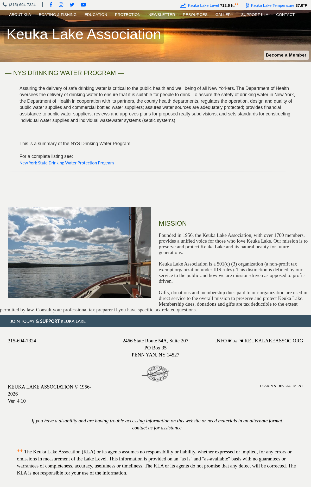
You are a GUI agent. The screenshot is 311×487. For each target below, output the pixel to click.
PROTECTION (128, 14)
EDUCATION (96, 14)
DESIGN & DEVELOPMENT (281, 386)
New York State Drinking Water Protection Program (67, 163)
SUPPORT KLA (255, 14)
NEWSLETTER (161, 14)
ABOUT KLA (20, 14)
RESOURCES (195, 14)
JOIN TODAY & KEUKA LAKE (48, 321)
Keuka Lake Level (199, 5)
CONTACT (285, 14)
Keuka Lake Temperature (270, 5)
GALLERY (224, 14)
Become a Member (286, 55)
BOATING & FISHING (58, 14)
